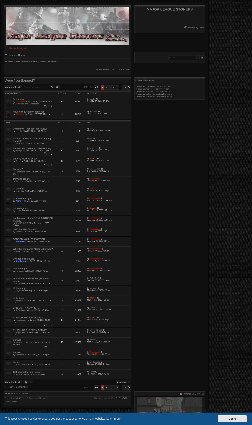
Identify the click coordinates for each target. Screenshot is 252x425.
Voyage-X (20, 151)
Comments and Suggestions (27, 104)
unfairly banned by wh (25, 158)
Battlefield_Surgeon (24, 342)
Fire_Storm (21, 102)
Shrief (18, 374)
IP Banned (18, 188)
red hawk (94, 111)
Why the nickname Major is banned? (33, 249)
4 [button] (113, 87)
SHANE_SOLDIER (24, 223)
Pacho (18, 201)
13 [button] (124, 87)
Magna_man (24, 172)
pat (17, 143)
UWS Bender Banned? (25, 229)
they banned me (21, 179)
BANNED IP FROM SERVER (28, 317)
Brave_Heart (95, 249)
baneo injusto (20, 208)
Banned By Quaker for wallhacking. (32, 148)
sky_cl (18, 131)
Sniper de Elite (22, 332)
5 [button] (117, 87)
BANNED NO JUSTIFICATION (29, 239)
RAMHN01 (20, 241)
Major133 (20, 251)
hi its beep (18, 298)
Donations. (19, 99)
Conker (19, 161)
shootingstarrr (21, 320)
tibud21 (93, 158)
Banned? (18, 169)
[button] (96, 87)
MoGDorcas (21, 364)
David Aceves (22, 261)
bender (19, 232)
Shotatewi (20, 181)
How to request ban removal (28, 111)
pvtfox (92, 340)
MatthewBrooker (23, 300)
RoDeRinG (20, 283)
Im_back (19, 271)
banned (17, 362)
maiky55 (19, 191)
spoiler (92, 99)
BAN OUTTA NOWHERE (26, 308)
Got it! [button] (232, 418)
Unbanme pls (20, 268)
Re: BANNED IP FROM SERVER (30, 330)
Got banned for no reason (27, 372)
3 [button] (110, 87)
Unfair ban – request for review (30, 128)
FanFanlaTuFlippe (123, 398)
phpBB (17, 398)
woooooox (20, 355)
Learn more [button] (113, 418)
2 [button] (106, 87)
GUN (18, 211)
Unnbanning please (23, 258)
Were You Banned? (20, 80)
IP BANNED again (22, 198)
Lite (91, 188)
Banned (17, 340)
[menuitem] (200, 28)
